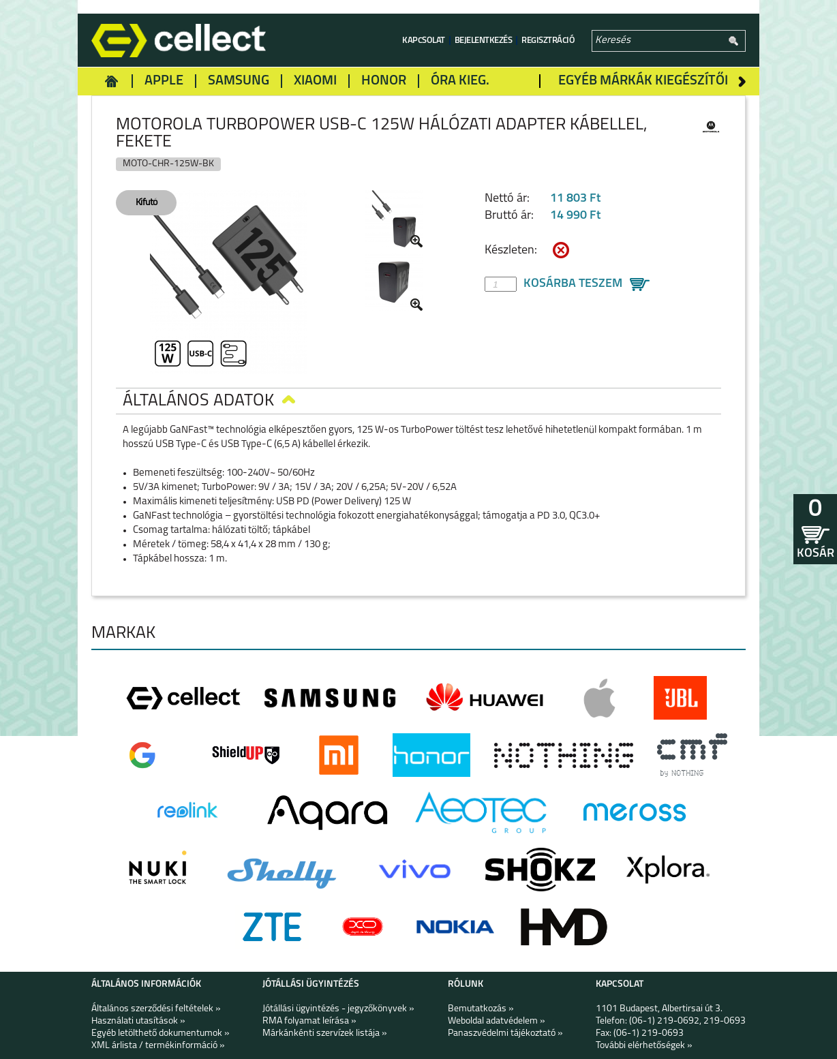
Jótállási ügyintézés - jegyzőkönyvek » (338, 1009)
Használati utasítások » (138, 1021)
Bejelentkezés (484, 40)
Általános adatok (209, 401)
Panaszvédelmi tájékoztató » (505, 1033)
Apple (163, 81)
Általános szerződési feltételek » (156, 1009)
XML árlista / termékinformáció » (158, 1046)
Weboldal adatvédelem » (496, 1021)
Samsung (238, 81)
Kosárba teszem (572, 283)
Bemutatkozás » (481, 1009)
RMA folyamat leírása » (309, 1021)
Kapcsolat (423, 40)
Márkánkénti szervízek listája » (324, 1033)
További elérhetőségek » (644, 1046)
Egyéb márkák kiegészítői (643, 81)
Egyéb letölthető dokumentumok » (160, 1033)
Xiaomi (315, 81)
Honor (383, 81)
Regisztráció (548, 40)
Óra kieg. (460, 81)
